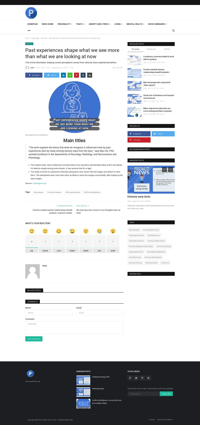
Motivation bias (98, 389)
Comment (29, 319)
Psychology (35, 38)
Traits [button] (80, 24)
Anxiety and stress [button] (99, 24)
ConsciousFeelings (164, 246)
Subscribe (166, 393)
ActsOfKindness (135, 257)
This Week (135, 49)
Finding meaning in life (101, 377)
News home (47, 24)
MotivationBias (151, 263)
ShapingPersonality (136, 235)
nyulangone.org (39, 183)
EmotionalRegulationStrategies (141, 246)
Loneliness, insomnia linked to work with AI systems (158, 58)
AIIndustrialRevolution (156, 241)
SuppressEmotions (136, 252)
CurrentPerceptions (54, 192)
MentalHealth (134, 230)
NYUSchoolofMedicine (92, 192)
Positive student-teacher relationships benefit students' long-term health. (52, 211)
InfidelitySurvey (154, 235)
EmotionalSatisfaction (153, 257)
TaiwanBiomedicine (136, 241)
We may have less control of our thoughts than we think (98, 211)
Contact (152, 419)
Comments (32, 301)
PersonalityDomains (151, 230)
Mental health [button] (135, 24)
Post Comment (34, 339)
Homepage (32, 24)
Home (27, 38)
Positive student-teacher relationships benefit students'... (157, 70)
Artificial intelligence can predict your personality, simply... (106, 401)
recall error (165, 263)
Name (28, 308)
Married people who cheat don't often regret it (156, 83)
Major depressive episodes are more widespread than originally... (158, 109)
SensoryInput (38, 192)
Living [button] (118, 24)
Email (79, 308)
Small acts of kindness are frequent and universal (158, 96)
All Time (167, 49)
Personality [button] (65, 24)
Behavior (44, 38)
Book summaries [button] (157, 24)
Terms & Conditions (165, 419)
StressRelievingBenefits (156, 252)
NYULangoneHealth (73, 192)
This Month (151, 49)
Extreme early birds (139, 196)
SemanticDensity (135, 263)
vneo (29, 68)
